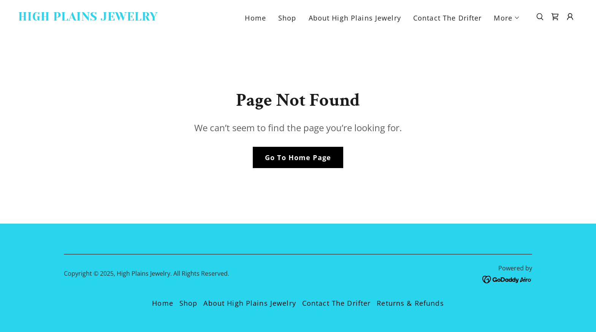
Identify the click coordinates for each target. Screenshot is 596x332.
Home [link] (255, 17)
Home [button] (162, 303)
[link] (96, 17)
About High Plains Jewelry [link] (355, 17)
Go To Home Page (298, 157)
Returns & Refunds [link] (410, 303)
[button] (507, 17)
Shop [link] (287, 17)
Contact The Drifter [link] (447, 17)
